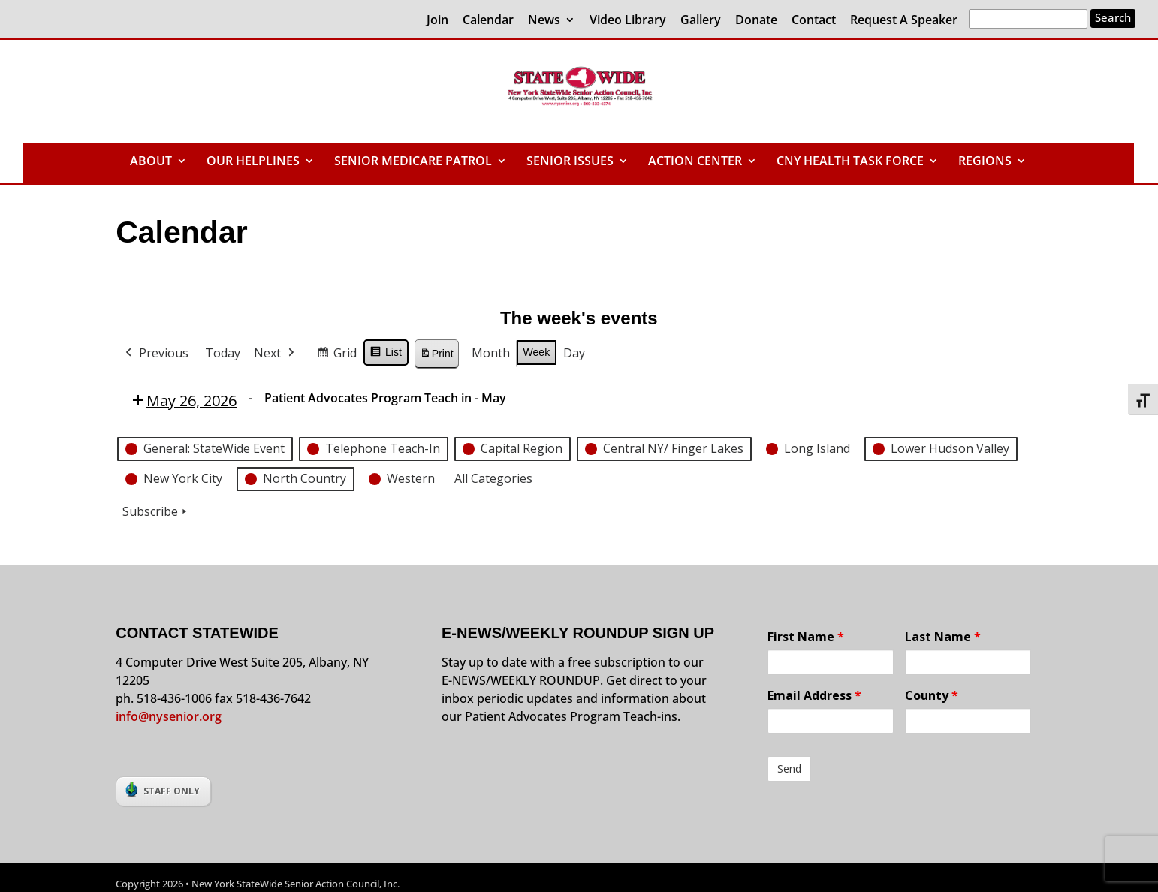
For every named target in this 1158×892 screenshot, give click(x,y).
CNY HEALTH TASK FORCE (850, 162)
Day (574, 353)
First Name (805, 636)
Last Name (943, 636)
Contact (814, 21)
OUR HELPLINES (253, 162)
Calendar (488, 21)
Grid (336, 355)
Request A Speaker (903, 21)
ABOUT (151, 162)
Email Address (814, 695)
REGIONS (985, 162)
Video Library (628, 21)
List (385, 354)
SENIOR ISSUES (570, 162)
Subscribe (156, 511)
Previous (155, 353)
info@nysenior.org (169, 716)
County (931, 695)
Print (436, 355)
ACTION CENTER (695, 162)
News (544, 21)
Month (491, 353)
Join (437, 21)
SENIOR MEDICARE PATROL (413, 162)
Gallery (700, 21)
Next (275, 353)
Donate (756, 21)
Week (536, 352)
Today (222, 353)
